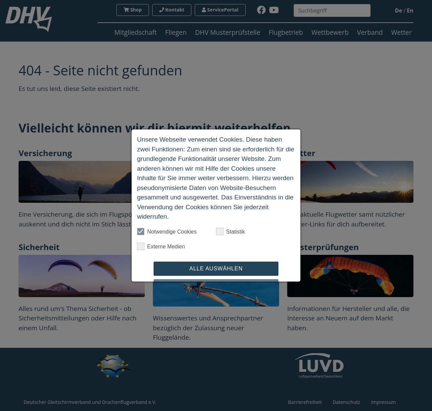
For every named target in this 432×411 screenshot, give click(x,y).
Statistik (230, 231)
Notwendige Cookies (167, 231)
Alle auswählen (216, 268)
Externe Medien (161, 246)
